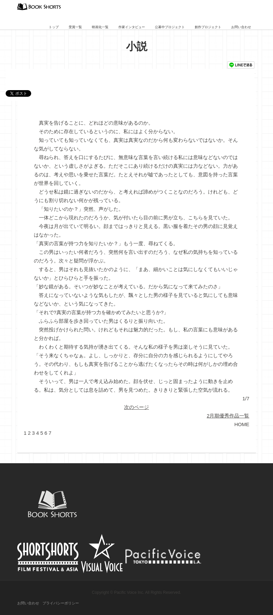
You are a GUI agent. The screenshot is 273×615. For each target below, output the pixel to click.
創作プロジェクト (208, 27)
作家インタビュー (131, 27)
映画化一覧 (100, 27)
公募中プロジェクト (170, 27)
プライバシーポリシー (60, 603)
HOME (242, 424)
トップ (54, 27)
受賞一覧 (75, 27)
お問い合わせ (241, 27)
